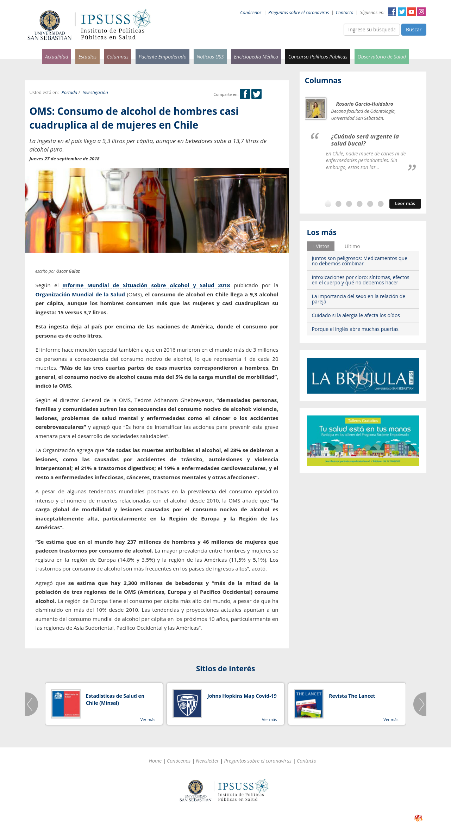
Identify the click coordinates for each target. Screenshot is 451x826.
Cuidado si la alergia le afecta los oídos (356, 315)
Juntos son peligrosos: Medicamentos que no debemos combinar (359, 261)
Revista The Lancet (352, 695)
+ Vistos (321, 246)
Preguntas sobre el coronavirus (298, 13)
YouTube (411, 11)
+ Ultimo (350, 246)
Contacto (344, 13)
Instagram (421, 11)
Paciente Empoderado (163, 56)
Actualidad (56, 56)
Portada (69, 92)
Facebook (392, 11)
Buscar (414, 29)
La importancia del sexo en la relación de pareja (359, 299)
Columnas (118, 56)
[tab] (320, 246)
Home (155, 760)
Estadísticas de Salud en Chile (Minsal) (115, 699)
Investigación (95, 92)
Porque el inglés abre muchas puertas (355, 329)
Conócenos (251, 13)
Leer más (405, 204)
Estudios (88, 56)
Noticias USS (210, 56)
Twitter (402, 11)
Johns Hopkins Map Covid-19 (242, 695)
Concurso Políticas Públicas (317, 56)
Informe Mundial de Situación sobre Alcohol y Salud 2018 (146, 285)
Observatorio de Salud (382, 56)
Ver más (147, 719)
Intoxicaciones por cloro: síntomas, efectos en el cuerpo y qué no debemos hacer (360, 280)
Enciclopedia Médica (256, 56)
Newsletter (207, 760)
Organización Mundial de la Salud (80, 294)
